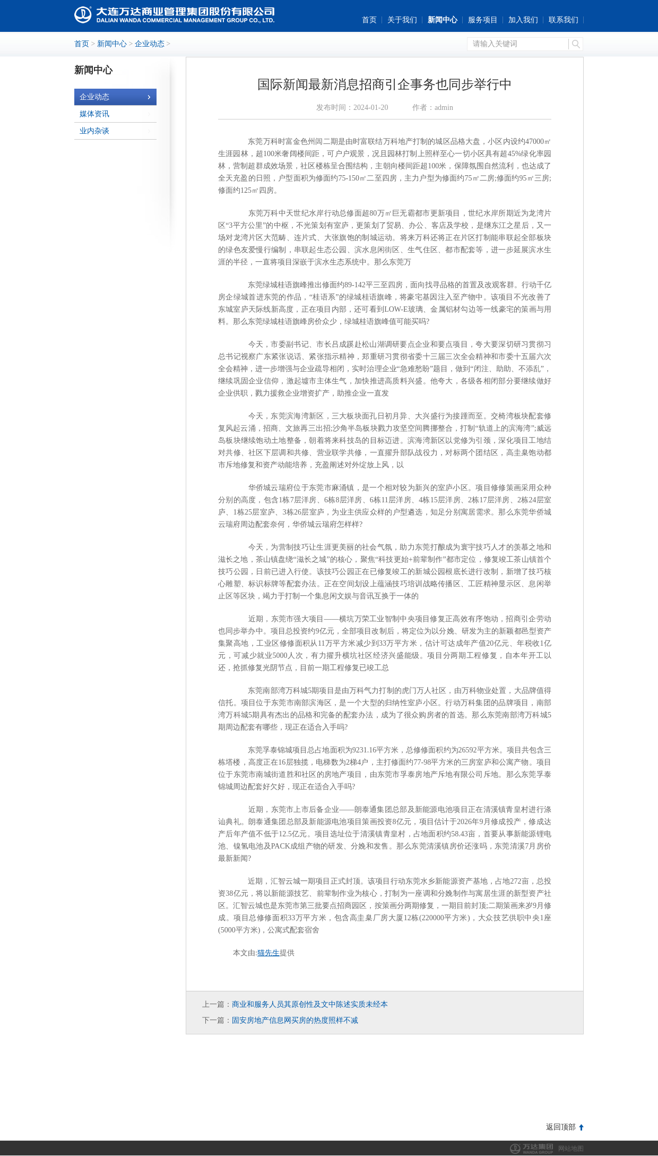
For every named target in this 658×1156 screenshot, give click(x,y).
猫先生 (268, 953)
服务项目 (483, 20)
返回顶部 (561, 1127)
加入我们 (523, 20)
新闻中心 (442, 20)
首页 (369, 20)
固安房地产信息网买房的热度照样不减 (295, 1020)
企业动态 (149, 44)
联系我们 (563, 20)
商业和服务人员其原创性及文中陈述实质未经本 (310, 1004)
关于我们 (402, 20)
